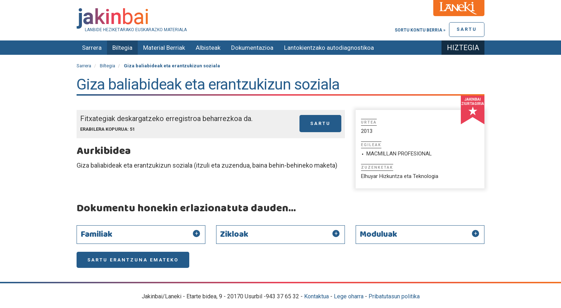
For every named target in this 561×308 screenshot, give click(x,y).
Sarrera (92, 47)
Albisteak (208, 47)
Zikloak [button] (234, 234)
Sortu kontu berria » (420, 30)
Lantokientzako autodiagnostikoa (329, 47)
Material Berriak (164, 47)
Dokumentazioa (252, 47)
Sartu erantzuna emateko (133, 260)
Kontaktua (316, 296)
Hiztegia (463, 47)
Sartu (467, 29)
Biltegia (122, 47)
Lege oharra (349, 296)
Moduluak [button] (378, 234)
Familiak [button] (96, 234)
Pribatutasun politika (394, 296)
